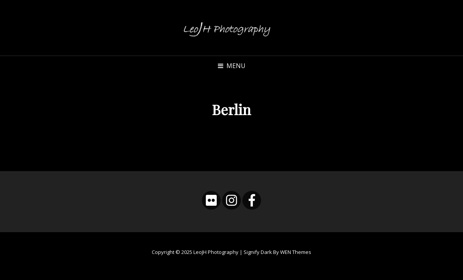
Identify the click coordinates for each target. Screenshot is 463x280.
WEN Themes (295, 252)
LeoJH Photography (216, 252)
